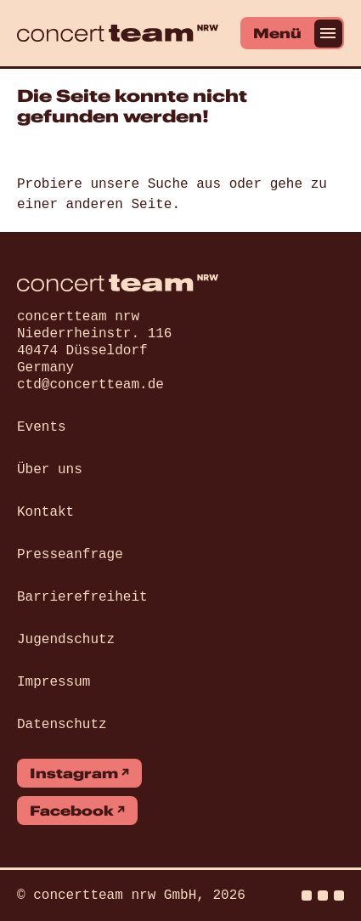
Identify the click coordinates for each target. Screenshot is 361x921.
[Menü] (292, 33)
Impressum (53, 682)
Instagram (74, 773)
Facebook (72, 810)
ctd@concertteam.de (90, 385)
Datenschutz (62, 724)
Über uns (49, 469)
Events (41, 427)
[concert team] (117, 33)
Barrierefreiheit (82, 597)
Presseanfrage (70, 554)
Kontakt (45, 512)
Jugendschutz (66, 639)
